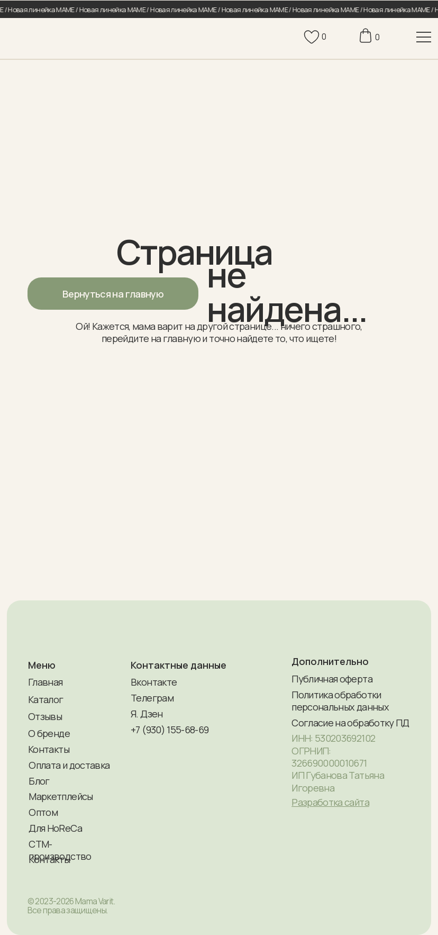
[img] (31, 37)
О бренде (49, 733)
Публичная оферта (331, 678)
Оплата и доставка (69, 765)
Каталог (45, 699)
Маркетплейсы (61, 796)
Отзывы (45, 716)
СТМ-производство (60, 850)
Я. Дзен (146, 713)
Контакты (48, 749)
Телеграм (152, 697)
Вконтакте (154, 682)
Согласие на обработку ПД (350, 722)
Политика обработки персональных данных (340, 700)
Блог (39, 781)
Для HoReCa (55, 828)
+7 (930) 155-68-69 (169, 729)
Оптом (43, 812)
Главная (45, 682)
